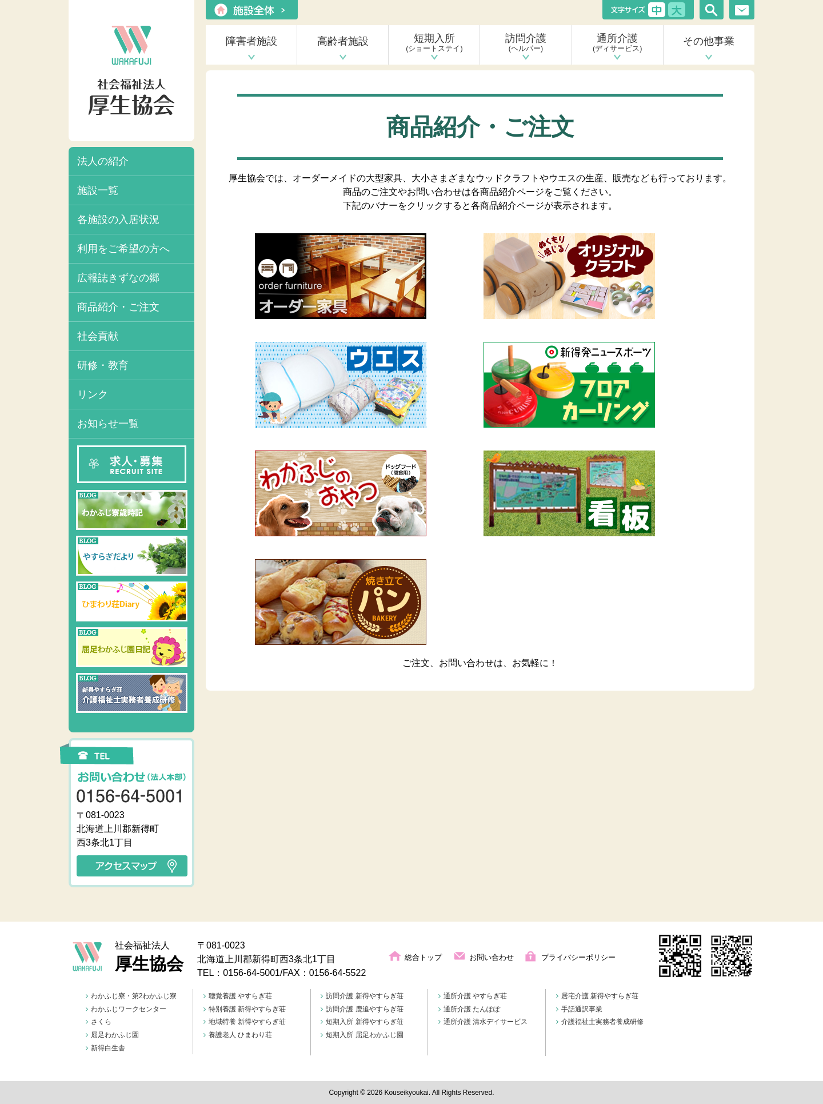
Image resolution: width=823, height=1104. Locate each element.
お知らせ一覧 (108, 423)
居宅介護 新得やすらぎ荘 (597, 996)
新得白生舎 (105, 1048)
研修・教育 (103, 365)
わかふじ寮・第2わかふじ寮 (131, 996)
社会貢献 (97, 336)
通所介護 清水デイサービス (483, 1022)
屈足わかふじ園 (112, 1035)
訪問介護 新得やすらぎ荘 (362, 996)
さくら (98, 1022)
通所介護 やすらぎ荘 (472, 996)
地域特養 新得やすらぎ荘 (244, 1022)
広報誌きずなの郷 (118, 278)
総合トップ (423, 957)
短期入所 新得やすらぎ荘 (362, 1022)
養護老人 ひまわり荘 (237, 1035)
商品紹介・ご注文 (118, 307)
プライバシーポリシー (578, 957)
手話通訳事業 (579, 1009)
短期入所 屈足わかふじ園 (362, 1035)
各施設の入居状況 (118, 219)
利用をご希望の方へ (123, 248)
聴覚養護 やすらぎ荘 (237, 996)
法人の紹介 (103, 161)
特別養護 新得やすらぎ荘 (244, 1009)
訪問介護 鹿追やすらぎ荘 (362, 1009)
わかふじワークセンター (126, 1009)
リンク (92, 394)
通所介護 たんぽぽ (469, 1009)
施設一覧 (97, 190)
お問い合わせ (491, 957)
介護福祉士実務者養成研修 (600, 1022)
